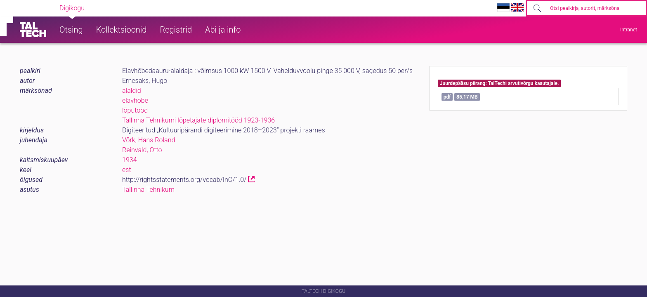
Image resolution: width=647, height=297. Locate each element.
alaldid (131, 90)
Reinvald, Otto (142, 150)
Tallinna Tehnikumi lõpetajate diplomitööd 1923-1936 (198, 120)
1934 (129, 160)
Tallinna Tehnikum (148, 189)
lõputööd (135, 110)
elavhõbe (135, 100)
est (126, 170)
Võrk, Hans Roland (148, 140)
